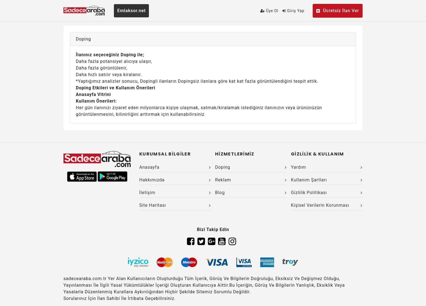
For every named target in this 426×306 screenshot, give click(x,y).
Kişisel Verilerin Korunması (327, 205)
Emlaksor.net (131, 10)
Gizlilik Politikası (327, 192)
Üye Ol (269, 11)
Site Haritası (175, 205)
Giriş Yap (293, 11)
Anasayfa (175, 167)
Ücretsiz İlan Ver (337, 10)
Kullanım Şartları (327, 179)
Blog (251, 192)
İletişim (175, 192)
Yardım (327, 167)
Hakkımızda (175, 179)
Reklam (251, 179)
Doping (251, 167)
